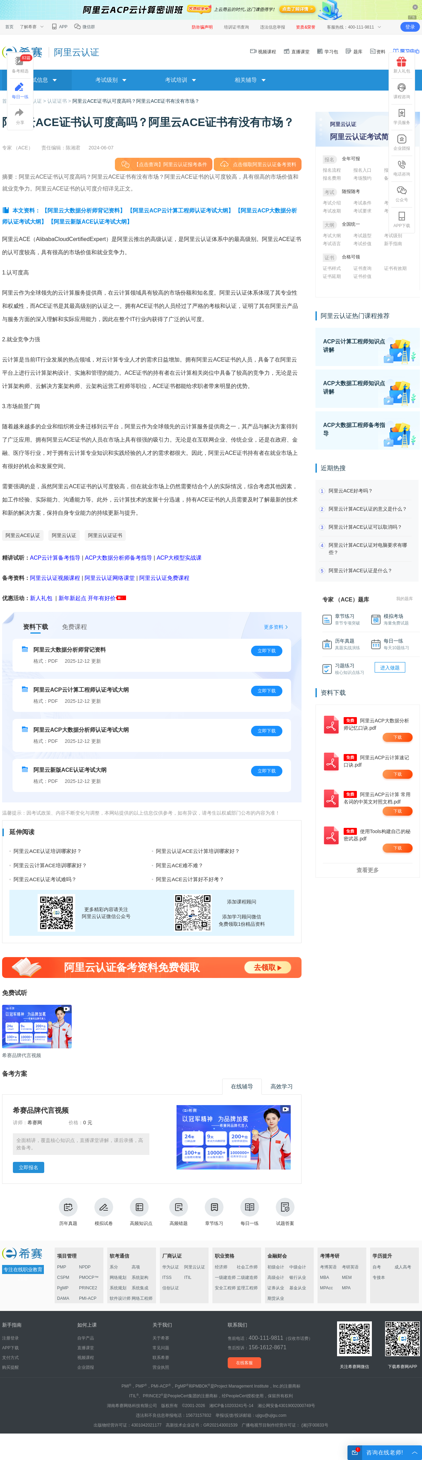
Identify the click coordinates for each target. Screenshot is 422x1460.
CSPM (63, 1277)
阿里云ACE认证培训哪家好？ (48, 851)
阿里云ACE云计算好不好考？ (190, 879)
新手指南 (393, 243)
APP (59, 26)
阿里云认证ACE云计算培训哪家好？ (198, 851)
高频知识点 (141, 1212)
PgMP (63, 1288)
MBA (324, 1277)
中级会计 (297, 1267)
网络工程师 (142, 1298)
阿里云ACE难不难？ (179, 865)
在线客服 (244, 1362)
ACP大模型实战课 (179, 558)
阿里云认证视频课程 (55, 578)
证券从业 (275, 1288)
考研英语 (350, 1267)
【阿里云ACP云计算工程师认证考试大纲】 (180, 210)
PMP (61, 1267)
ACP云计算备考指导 (55, 558)
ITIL (188, 1277)
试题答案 (285, 1212)
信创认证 (170, 1288)
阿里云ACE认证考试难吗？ (45, 879)
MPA (346, 1288)
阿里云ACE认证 (23, 535)
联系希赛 (161, 1357)
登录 (410, 27)
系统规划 (118, 1288)
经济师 (221, 1267)
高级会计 (275, 1277)
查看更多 (368, 870)
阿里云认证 (64, 535)
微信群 (84, 26)
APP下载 (401, 219)
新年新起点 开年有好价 (87, 598)
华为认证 (170, 1267)
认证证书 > (59, 101)
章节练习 (214, 1212)
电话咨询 (401, 168)
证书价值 (362, 276)
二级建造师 (247, 1277)
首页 (9, 26)
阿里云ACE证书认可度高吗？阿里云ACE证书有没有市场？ (136, 101)
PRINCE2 (88, 1288)
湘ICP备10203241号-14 (231, 1405)
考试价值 (362, 243)
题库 (353, 51)
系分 (114, 1267)
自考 (377, 1267)
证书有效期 (395, 268)
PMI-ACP (87, 1298)
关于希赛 (161, 1338)
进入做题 (390, 667)
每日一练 (249, 1212)
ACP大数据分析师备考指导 (118, 558)
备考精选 (22, 63)
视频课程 (263, 51)
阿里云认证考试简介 (363, 137)
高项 (136, 1267)
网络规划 (118, 1277)
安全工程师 (225, 1288)
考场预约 (362, 178)
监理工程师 (247, 1288)
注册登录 (10, 1338)
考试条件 (362, 202)
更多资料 (273, 627)
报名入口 (362, 170)
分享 (20, 116)
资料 (377, 51)
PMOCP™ (89, 1277)
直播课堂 (296, 51)
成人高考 (402, 1267)
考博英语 (328, 1267)
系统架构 (140, 1277)
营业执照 (161, 1367)
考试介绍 (332, 202)
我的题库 (404, 598)
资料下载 (35, 626)
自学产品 (85, 1338)
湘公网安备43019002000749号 (286, 1405)
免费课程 (74, 626)
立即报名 (28, 1167)
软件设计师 (120, 1298)
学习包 (327, 51)
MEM (347, 1277)
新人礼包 (41, 598)
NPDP (85, 1267)
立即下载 (267, 650)
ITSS (167, 1277)
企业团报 (401, 142)
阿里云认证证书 (105, 535)
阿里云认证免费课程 (164, 578)
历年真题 (68, 1212)
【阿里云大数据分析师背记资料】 (83, 210)
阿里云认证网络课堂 (110, 578)
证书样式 (332, 268)
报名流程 (332, 170)
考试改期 (332, 210)
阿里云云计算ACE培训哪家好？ (50, 865)
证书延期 (332, 276)
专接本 (379, 1277)
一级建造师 (225, 1277)
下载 (397, 737)
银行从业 (297, 1277)
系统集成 (140, 1288)
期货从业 (275, 1298)
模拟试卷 (103, 1212)
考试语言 (332, 243)
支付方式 (10, 1357)
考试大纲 (332, 235)
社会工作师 (247, 1267)
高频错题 (178, 1212)
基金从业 (297, 1288)
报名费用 (332, 178)
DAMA (63, 1298)
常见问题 (161, 1347)
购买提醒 (10, 1367)
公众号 (402, 194)
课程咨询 (401, 91)
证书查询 (362, 268)
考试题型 (362, 235)
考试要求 (362, 210)
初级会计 (275, 1267)
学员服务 (401, 116)
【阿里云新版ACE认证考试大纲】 (90, 222)
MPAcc (326, 1288)
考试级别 (393, 235)
